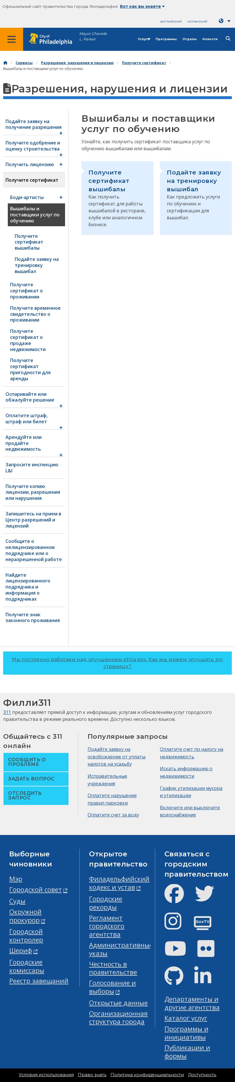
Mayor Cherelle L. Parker (93, 36)
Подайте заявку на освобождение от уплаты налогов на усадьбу (116, 756)
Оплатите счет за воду (113, 815)
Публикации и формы (187, 1051)
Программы (166, 39)
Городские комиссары (26, 966)
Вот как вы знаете (142, 6)
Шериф (20, 950)
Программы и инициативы (186, 1033)
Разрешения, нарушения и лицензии (77, 62)
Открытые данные (118, 1002)
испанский (197, 21)
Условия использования (46, 1074)
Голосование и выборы (112, 987)
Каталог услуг (185, 1018)
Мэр (15, 878)
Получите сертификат (144, 62)
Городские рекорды (105, 903)
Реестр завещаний (39, 980)
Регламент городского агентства (106, 926)
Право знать (92, 1074)
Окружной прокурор (25, 916)
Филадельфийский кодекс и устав (119, 883)
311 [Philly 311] (7, 712)
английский (171, 21)
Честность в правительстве (113, 968)
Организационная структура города (118, 1017)
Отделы (189, 39)
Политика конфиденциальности (147, 1074)
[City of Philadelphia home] (53, 39)
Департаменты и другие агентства (192, 1003)
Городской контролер (26, 935)
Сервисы (24, 62)
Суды (17, 901)
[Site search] (228, 38)
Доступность (202, 1074)
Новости (210, 39)
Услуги (144, 39)
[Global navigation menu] (11, 39)
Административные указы (121, 949)
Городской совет (35, 889)
